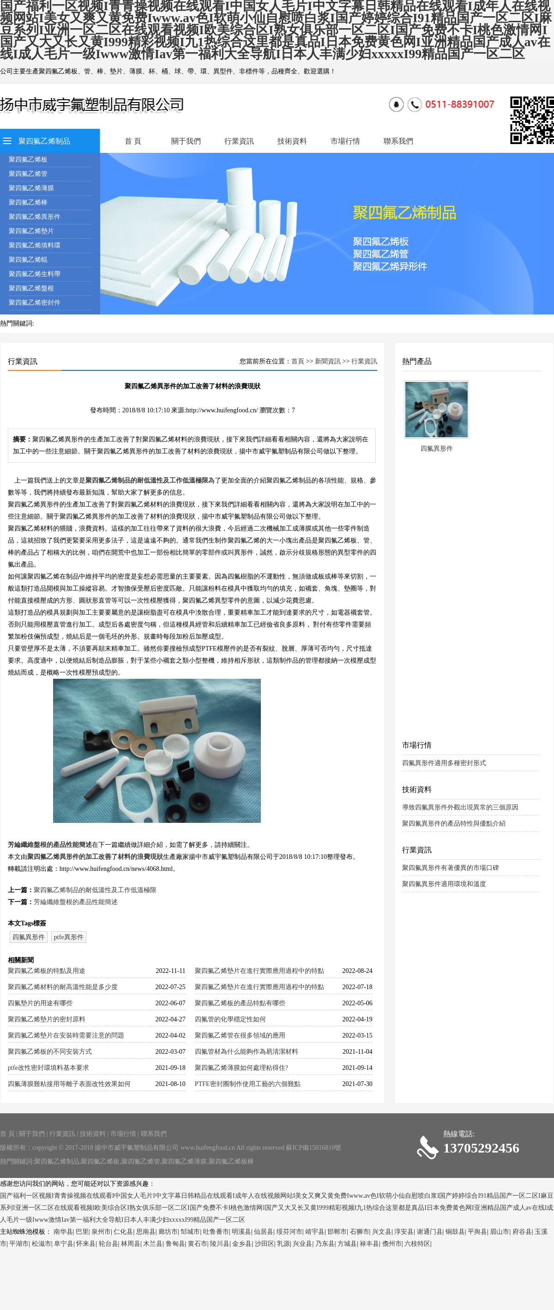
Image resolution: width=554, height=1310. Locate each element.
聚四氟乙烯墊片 (31, 231)
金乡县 (242, 1243)
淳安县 (404, 1231)
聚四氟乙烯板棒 (231, 1161)
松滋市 (41, 1243)
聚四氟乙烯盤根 (31, 288)
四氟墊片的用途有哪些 (40, 1003)
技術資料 (292, 141)
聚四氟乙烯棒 (28, 202)
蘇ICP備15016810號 (313, 1147)
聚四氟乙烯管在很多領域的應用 (240, 1035)
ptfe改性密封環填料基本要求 (48, 1067)
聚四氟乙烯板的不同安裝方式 (50, 1051)
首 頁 (133, 141)
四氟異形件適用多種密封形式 (444, 763)
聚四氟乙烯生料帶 (34, 274)
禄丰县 (369, 1243)
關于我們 (186, 141)
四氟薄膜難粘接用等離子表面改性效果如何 (69, 1084)
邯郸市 (337, 1231)
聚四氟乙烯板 (28, 159)
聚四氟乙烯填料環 (34, 245)
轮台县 (108, 1243)
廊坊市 (168, 1231)
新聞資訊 (328, 361)
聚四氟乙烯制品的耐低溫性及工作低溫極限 (146, 480)
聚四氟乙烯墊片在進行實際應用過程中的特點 (259, 970)
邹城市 (190, 1231)
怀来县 (86, 1243)
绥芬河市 (289, 1231)
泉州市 (101, 1231)
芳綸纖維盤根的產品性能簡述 (50, 844)
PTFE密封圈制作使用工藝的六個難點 (248, 1084)
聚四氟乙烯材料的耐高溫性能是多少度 (63, 987)
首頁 (297, 361)
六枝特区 (417, 1243)
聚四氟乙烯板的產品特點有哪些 (240, 1003)
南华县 (63, 1231)
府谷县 (522, 1231)
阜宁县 (63, 1243)
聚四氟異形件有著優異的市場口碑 (450, 867)
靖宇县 (315, 1231)
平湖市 (19, 1243)
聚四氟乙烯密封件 (34, 302)
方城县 (347, 1243)
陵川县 (219, 1243)
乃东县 (325, 1243)
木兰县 (153, 1243)
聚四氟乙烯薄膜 (31, 188)
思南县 (146, 1231)
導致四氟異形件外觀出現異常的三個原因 (460, 807)
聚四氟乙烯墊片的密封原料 (46, 1019)
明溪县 (241, 1231)
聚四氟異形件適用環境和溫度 (444, 884)
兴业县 (302, 1243)
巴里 (82, 1231)
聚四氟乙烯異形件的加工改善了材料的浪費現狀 (95, 856)
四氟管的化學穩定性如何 (230, 1019)
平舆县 (477, 1231)
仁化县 (123, 1231)
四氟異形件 (28, 937)
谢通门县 (430, 1231)
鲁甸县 (175, 1243)
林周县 (130, 1243)
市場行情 (345, 141)
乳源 (283, 1243)
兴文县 (381, 1231)
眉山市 (499, 1231)
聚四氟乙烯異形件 (34, 216)
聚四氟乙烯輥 (28, 259)
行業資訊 (239, 141)
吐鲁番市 (216, 1231)
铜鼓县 (455, 1231)
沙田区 (264, 1243)
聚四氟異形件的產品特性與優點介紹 (454, 823)
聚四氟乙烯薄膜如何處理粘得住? (241, 1067)
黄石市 (197, 1243)
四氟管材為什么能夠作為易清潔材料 (246, 1051)
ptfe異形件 (69, 937)
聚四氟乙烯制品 (44, 141)
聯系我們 (398, 141)
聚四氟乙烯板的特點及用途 (46, 970)
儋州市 (392, 1243)
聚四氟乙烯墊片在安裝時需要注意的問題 (66, 1035)
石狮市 (359, 1231)
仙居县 (263, 1231)
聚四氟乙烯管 (28, 173)
